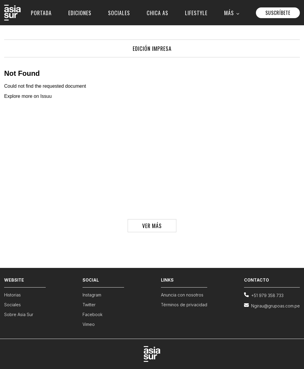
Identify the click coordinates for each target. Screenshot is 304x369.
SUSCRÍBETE (277, 12)
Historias (12, 294)
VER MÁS (152, 226)
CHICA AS (157, 13)
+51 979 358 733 (264, 295)
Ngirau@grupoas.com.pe (272, 305)
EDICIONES (79, 13)
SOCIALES (119, 13)
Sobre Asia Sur (18, 314)
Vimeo (89, 324)
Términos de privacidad (184, 304)
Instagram (92, 294)
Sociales (12, 304)
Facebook (92, 314)
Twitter (89, 304)
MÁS (231, 13)
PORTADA (41, 13)
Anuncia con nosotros (182, 294)
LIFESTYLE (196, 13)
